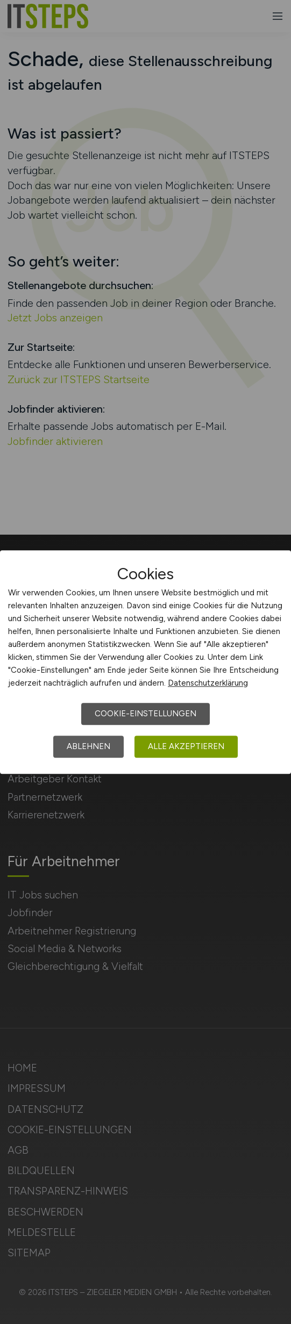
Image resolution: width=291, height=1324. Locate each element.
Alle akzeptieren (186, 746)
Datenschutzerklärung (208, 683)
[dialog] (145, 662)
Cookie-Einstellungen (145, 713)
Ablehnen (88, 746)
